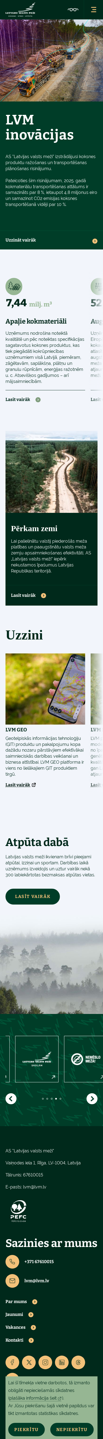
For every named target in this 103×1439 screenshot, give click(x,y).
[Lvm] (20, 9)
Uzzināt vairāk (20, 240)
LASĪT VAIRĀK (32, 896)
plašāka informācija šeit (33, 1398)
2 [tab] (47, 1098)
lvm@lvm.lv (34, 1187)
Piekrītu (26, 1429)
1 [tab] (42, 1098)
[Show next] (92, 1098)
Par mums (16, 1302)
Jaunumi (14, 1314)
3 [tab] (51, 1098)
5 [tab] (60, 1098)
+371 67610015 (29, 1262)
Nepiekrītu (72, 1429)
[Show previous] (10, 1098)
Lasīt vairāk (17, 399)
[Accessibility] (73, 9)
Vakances (15, 1327)
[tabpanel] (24, 1059)
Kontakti (14, 1340)
